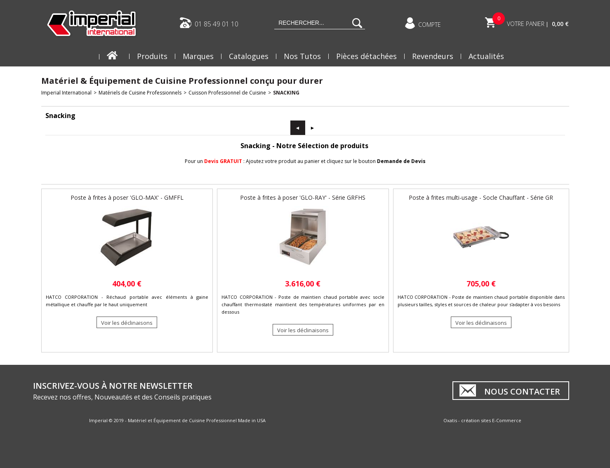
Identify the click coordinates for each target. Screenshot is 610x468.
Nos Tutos (302, 56)
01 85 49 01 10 (216, 23)
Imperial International (66, 92)
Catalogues (248, 56)
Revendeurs (432, 56)
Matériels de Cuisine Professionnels (140, 92)
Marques (198, 56)
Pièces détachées (366, 56)
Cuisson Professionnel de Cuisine (227, 92)
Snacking (286, 92)
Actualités (486, 56)
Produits (152, 56)
